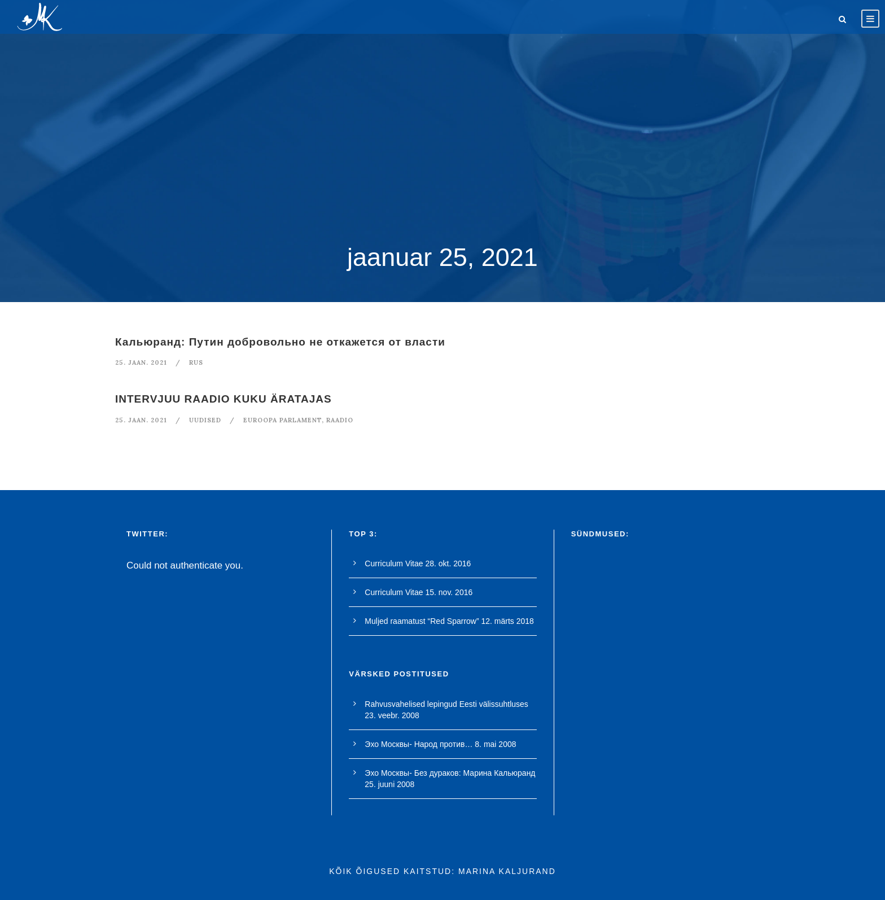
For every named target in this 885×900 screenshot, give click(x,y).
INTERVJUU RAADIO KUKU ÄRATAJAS (223, 399)
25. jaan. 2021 (141, 362)
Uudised (205, 420)
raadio (339, 420)
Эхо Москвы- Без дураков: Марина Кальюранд (450, 772)
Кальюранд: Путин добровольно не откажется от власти (280, 342)
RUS (196, 362)
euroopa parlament (282, 420)
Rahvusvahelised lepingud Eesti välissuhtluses (446, 704)
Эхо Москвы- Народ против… (418, 744)
